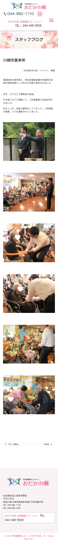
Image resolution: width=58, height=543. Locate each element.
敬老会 (46, 444)
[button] (51, 20)
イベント (44, 71)
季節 (53, 71)
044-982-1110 (13, 505)
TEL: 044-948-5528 (28, 25)
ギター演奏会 (13, 444)
